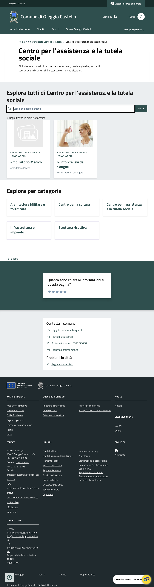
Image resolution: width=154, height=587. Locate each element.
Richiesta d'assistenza (90, 480)
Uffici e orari (12, 507)
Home (22, 41)
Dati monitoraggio (15, 574)
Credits (62, 574)
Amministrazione (20, 29)
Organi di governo (15, 420)
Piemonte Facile (51, 460)
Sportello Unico (50, 451)
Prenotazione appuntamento (93, 476)
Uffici (9, 434)
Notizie (118, 405)
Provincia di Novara (52, 475)
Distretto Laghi (50, 480)
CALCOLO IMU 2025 (53, 485)
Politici (10, 429)
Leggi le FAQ (85, 468)
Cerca (141, 108)
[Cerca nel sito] (140, 16)
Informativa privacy (88, 451)
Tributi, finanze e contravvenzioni (95, 413)
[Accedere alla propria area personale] (126, 3)
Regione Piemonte (17, 3)
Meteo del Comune (52, 465)
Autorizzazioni (50, 410)
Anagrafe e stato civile (54, 405)
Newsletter (120, 455)
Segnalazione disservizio (91, 472)
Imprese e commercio (89, 405)
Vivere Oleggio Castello (79, 29)
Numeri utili (12, 512)
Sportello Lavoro (51, 489)
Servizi (55, 29)
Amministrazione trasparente (93, 465)
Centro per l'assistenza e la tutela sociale (25, 154)
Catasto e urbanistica (53, 415)
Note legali (84, 456)
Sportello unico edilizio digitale (58, 456)
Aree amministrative (17, 405)
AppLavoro (48, 494)
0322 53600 (22, 462)
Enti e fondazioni (15, 415)
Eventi (118, 430)
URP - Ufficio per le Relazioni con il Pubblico (22, 500)
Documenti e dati (15, 410)
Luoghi (58, 41)
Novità (40, 29)
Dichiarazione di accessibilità (93, 460)
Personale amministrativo (19, 425)
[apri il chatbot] (146, 579)
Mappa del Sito (87, 574)
